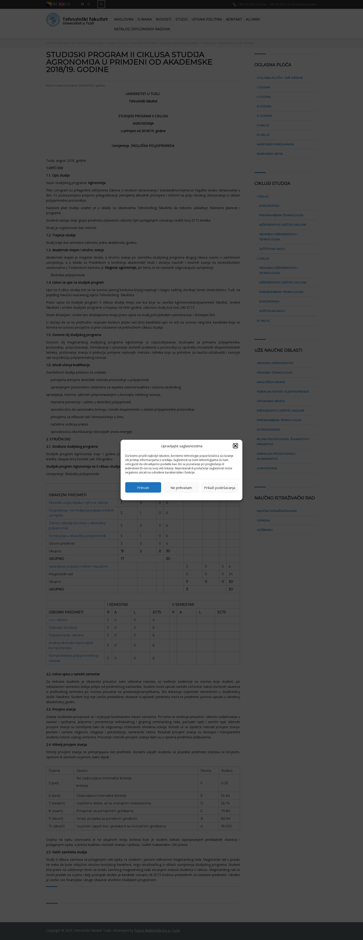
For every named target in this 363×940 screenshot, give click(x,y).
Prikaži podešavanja (219, 487)
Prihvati (143, 487)
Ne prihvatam (181, 487)
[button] (235, 446)
